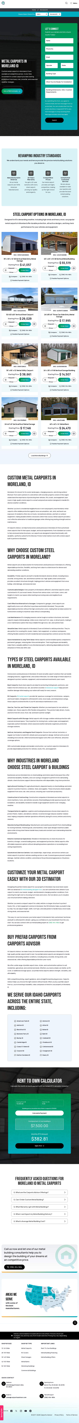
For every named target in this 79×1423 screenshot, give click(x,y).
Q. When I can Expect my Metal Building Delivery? (39, 1214)
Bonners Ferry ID (21, 1034)
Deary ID (44, 1055)
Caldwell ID (45, 1038)
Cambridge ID (20, 1042)
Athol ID (44, 1025)
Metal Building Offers (48, 1357)
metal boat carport (52, 688)
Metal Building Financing (49, 1353)
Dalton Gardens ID (22, 1055)
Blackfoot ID (20, 1030)
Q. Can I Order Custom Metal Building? (39, 1199)
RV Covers (24, 1353)
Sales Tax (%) (46, 1102)
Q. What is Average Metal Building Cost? (39, 1221)
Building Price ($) (21, 1102)
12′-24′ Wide (6, 1348)
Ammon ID (45, 1021)
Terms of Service (71, 1415)
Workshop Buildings (28, 1366)
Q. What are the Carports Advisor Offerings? (39, 1192)
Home (34, 10)
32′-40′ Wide (6, 1357)
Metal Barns (25, 1362)
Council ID (19, 1051)
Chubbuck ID (46, 1042)
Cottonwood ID (46, 1047)
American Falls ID (21, 1021)
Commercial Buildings (28, 1370)
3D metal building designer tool (31, 890)
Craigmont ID (46, 1051)
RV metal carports (23, 696)
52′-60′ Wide (6, 1366)
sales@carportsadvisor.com (16, 1397)
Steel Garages (26, 1357)
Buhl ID (43, 1034)
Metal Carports (26, 1348)
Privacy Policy (59, 1415)
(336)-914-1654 (27, 276)
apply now (39, 1146)
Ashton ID (19, 1025)
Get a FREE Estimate (12, 91)
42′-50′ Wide (6, 1362)
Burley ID (18, 1038)
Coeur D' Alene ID (21, 1047)
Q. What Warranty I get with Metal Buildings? (39, 1207)
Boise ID (44, 1030)
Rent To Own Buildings (48, 1348)
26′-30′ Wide (6, 1353)
